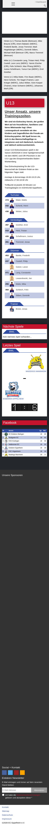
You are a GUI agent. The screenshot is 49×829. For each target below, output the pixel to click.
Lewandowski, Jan (24, 278)
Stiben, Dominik (23, 295)
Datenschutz (7, 815)
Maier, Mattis (21, 200)
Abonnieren (39, 790)
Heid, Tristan (21, 230)
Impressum (7, 819)
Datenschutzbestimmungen (28, 795)
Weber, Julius (22, 211)
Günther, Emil (22, 225)
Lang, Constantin (23, 272)
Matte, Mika (21, 284)
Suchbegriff (45, 6)
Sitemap (5, 811)
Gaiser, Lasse (22, 267)
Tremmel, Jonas (23, 242)
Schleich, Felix (22, 290)
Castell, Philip (22, 261)
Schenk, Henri (22, 206)
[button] (13, 4)
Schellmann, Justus (24, 236)
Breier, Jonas (21, 309)
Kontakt (5, 807)
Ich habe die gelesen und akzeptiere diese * (22, 796)
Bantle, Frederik (23, 255)
